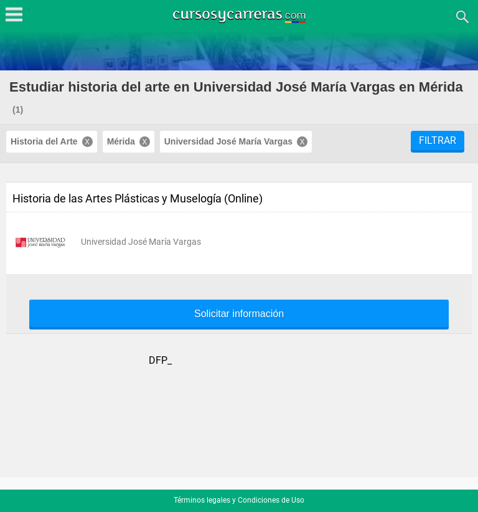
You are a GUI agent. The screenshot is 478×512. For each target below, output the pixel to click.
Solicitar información (239, 314)
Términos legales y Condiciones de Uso (239, 500)
